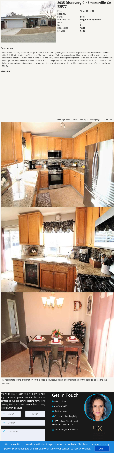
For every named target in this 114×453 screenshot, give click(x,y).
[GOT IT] (102, 449)
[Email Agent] (66, 429)
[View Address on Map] (66, 422)
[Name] (11, 414)
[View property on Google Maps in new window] (57, 95)
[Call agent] (66, 401)
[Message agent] (66, 411)
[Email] (35, 414)
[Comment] (23, 437)
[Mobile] (23, 423)
